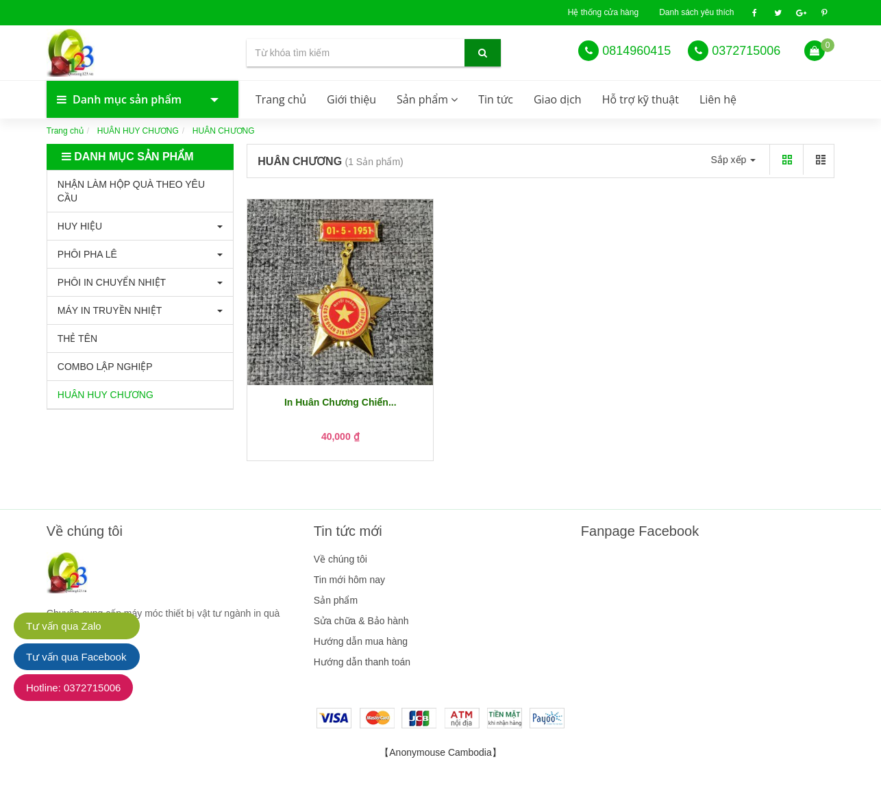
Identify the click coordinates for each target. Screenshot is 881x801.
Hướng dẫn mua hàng (361, 641)
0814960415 (636, 51)
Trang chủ (281, 99)
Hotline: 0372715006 (73, 687)
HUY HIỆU (80, 226)
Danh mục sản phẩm (128, 99)
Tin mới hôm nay (349, 579)
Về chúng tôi (340, 559)
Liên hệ (717, 99)
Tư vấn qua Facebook (76, 657)
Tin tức (495, 99)
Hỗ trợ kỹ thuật (640, 99)
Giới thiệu (351, 99)
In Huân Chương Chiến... (340, 402)
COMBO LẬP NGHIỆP (105, 366)
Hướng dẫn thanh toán (362, 661)
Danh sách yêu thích (696, 12)
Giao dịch (558, 99)
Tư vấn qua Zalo (63, 626)
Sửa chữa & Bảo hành (361, 620)
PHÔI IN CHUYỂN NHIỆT (112, 282)
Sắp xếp (733, 159)
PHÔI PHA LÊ (87, 254)
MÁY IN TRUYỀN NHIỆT (110, 310)
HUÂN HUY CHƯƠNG (138, 131)
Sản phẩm (427, 99)
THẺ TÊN (77, 338)
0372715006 (746, 51)
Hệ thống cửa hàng (603, 12)
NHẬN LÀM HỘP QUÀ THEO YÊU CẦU (131, 191)
